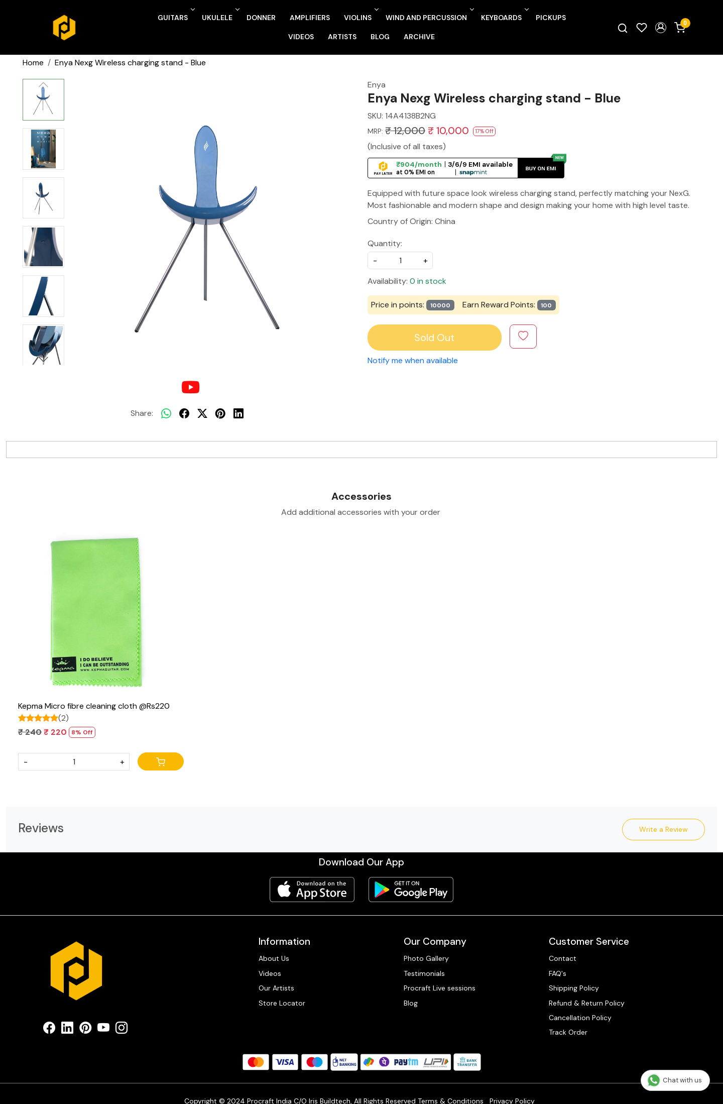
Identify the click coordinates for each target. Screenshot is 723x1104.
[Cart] (161, 761)
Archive (419, 36)
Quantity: (385, 243)
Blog (380, 36)
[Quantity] (74, 761)
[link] (622, 28)
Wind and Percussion (429, 17)
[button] (660, 27)
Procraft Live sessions (439, 987)
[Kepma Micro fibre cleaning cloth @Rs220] (101, 613)
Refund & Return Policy (587, 1003)
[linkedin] (238, 413)
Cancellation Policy (580, 1017)
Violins (360, 17)
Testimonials (424, 973)
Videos (301, 36)
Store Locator (282, 1003)
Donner (261, 17)
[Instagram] (121, 1029)
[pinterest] (220, 413)
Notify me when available (413, 360)
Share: (142, 413)
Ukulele (220, 17)
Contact (562, 958)
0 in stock (428, 281)
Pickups (551, 17)
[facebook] (184, 413)
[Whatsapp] (166, 413)
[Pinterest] (85, 1029)
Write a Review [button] (663, 829)
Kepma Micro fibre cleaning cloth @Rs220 (94, 706)
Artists (342, 36)
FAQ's (557, 973)
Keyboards (504, 17)
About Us (274, 958)
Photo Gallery (426, 958)
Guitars (175, 17)
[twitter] (202, 413)
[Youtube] (103, 1029)
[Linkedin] (67, 1029)
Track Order (568, 1032)
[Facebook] (49, 1029)
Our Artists (276, 987)
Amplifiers (310, 17)
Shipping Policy (574, 987)
